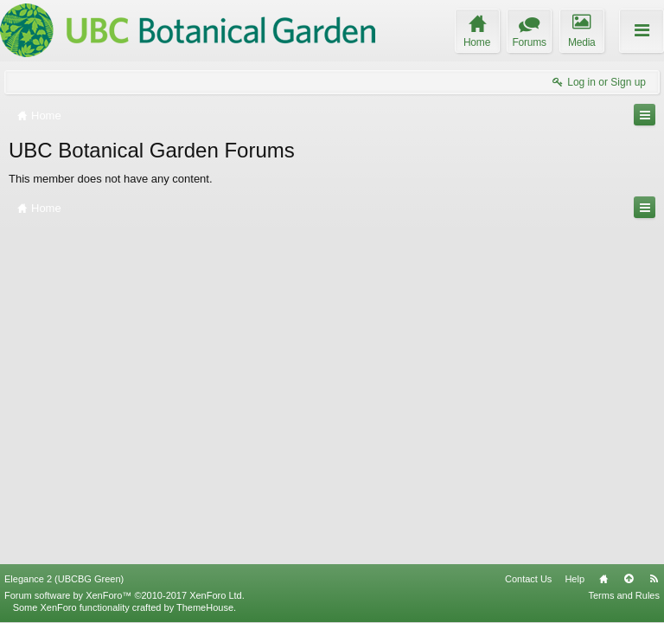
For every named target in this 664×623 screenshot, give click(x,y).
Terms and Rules (624, 595)
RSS (654, 579)
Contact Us (528, 579)
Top (628, 579)
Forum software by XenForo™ (124, 595)
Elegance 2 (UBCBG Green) (64, 579)
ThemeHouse (204, 607)
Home (603, 579)
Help (574, 579)
